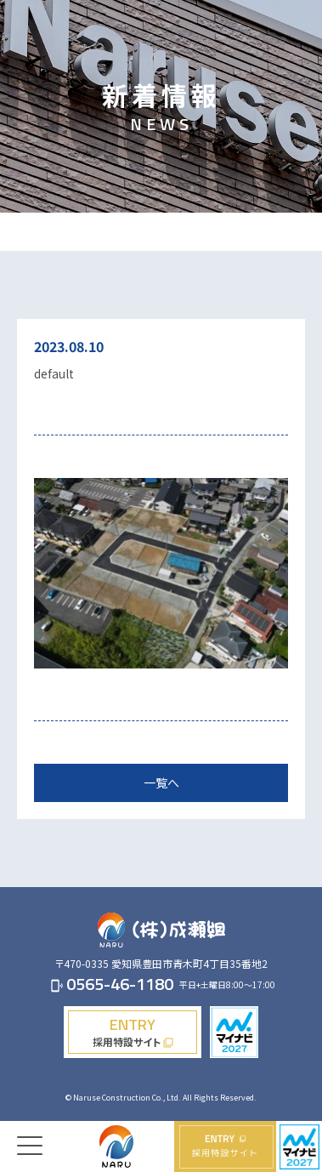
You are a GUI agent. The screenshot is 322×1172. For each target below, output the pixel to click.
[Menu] (29, 1133)
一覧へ (161, 782)
